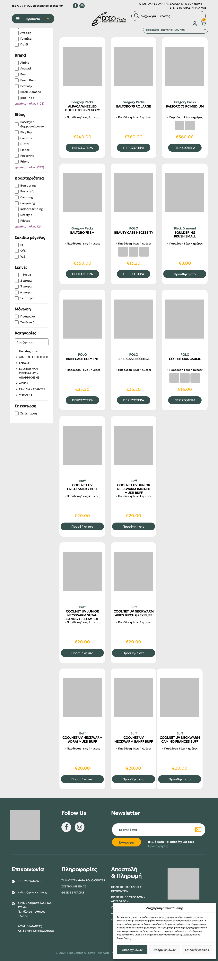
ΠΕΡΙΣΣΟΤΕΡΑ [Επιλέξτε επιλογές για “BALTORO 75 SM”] (82, 274)
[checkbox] (31, 33)
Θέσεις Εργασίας (72, 892)
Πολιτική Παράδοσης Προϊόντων (126, 889)
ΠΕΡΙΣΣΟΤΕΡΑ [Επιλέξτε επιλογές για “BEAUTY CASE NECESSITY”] (133, 274)
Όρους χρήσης (158, 846)
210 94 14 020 (23, 5)
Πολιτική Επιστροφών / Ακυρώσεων (128, 899)
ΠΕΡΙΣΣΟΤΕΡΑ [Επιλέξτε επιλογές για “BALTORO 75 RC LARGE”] (133, 148)
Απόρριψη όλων (164, 950)
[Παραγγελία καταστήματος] (175, 29)
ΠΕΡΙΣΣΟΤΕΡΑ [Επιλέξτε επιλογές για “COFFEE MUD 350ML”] (184, 400)
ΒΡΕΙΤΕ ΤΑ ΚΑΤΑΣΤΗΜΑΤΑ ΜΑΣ (188, 7)
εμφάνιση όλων (29, 103)
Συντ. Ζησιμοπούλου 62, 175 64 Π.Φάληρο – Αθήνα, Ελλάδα (35, 909)
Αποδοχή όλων (132, 950)
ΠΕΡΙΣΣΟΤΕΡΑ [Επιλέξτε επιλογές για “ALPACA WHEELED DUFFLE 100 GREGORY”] (82, 148)
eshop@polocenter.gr (49, 5)
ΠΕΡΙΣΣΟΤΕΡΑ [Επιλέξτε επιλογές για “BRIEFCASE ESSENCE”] (133, 400)
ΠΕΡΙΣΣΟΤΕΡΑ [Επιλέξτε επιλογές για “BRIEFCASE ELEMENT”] (82, 400)
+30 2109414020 (29, 881)
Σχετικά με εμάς (73, 886)
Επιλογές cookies (197, 950)
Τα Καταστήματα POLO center (83, 880)
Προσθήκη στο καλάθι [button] (185, 275)
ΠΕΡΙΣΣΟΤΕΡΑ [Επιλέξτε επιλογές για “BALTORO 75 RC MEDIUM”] (184, 148)
